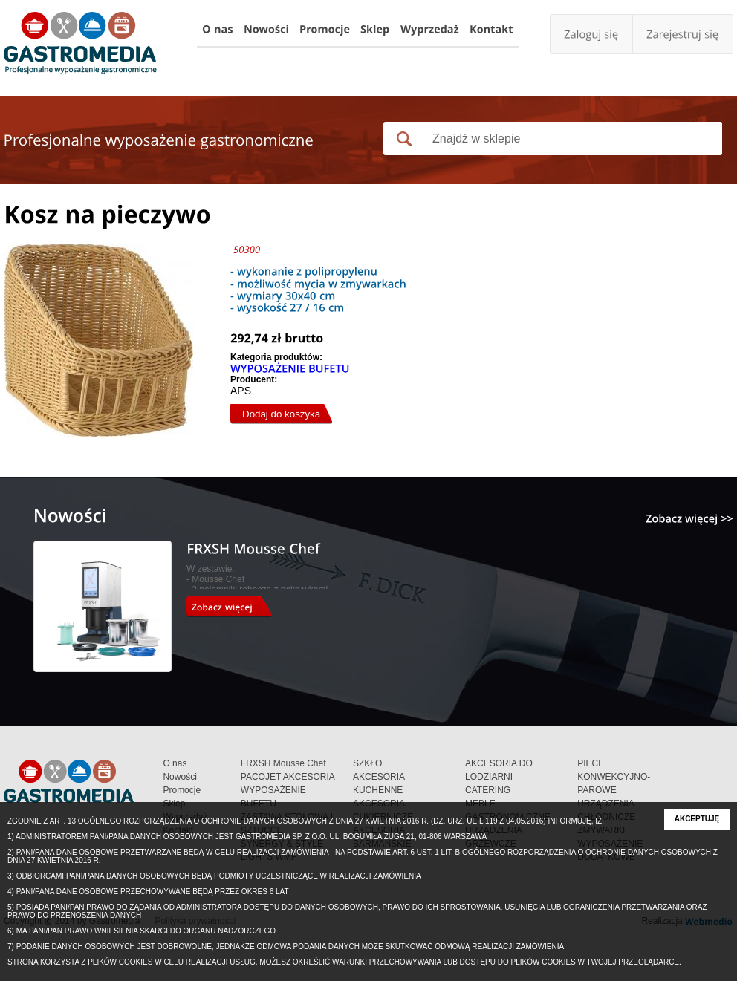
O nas (174, 763)
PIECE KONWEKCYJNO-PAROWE (613, 776)
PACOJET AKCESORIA (288, 777)
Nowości (179, 777)
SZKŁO (367, 763)
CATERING (487, 790)
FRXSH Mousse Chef (283, 763)
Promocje (182, 790)
